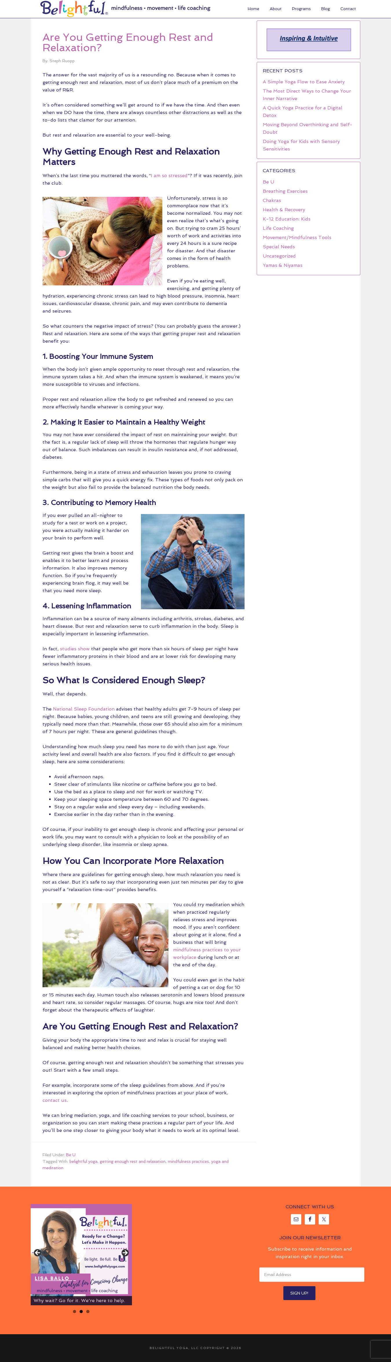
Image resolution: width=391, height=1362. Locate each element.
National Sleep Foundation (84, 709)
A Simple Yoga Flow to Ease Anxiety (304, 82)
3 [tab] (87, 1311)
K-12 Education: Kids (287, 219)
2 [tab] (81, 1311)
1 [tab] (74, 1311)
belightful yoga (83, 1161)
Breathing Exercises (285, 191)
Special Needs (279, 246)
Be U (71, 1154)
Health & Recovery (284, 209)
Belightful (74, 8)
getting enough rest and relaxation (133, 1161)
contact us (55, 1100)
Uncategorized (279, 256)
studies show (75, 648)
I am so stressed (169, 175)
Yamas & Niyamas (282, 265)
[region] (308, 40)
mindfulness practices (188, 1161)
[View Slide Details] (81, 1254)
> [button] (124, 1253)
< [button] (38, 1253)
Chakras (272, 200)
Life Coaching (278, 228)
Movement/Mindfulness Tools (297, 237)
